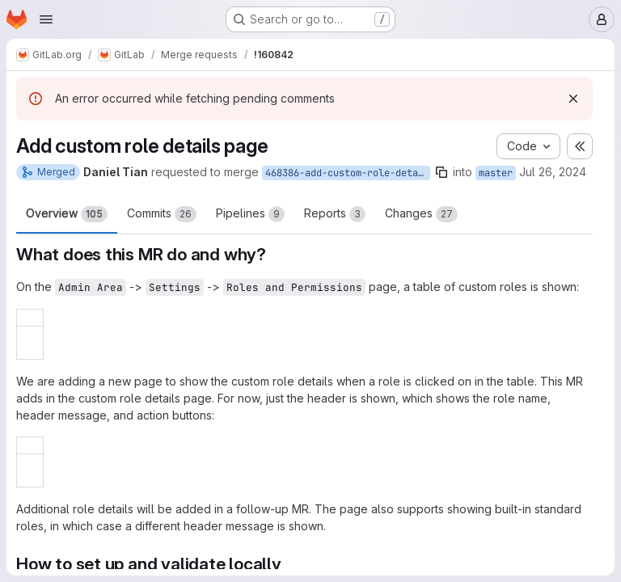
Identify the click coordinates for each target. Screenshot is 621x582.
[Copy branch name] (441, 172)
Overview (67, 214)
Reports (334, 214)
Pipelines (250, 214)
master (496, 173)
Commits (161, 214)
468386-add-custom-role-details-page (347, 173)
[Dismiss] (573, 98)
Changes (421, 214)
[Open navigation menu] (46, 19)
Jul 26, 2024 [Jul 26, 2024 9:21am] (552, 172)
